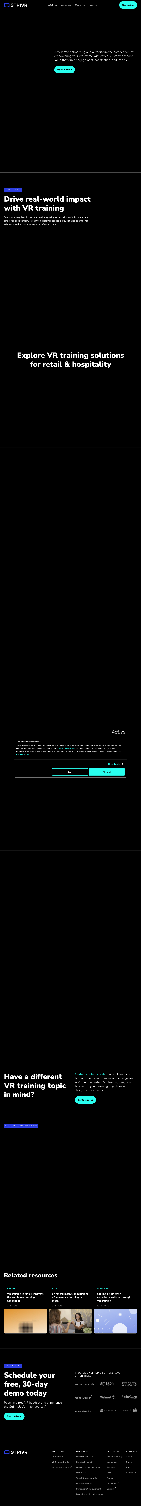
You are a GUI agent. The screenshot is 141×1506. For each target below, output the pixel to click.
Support (110, 1478)
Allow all (107, 772)
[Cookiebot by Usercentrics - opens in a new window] (114, 732)
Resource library (114, 1456)
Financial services (84, 1456)
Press (129, 1467)
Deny (70, 772)
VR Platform (57, 1456)
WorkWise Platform (61, 1467)
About (129, 1456)
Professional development (88, 1489)
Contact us (131, 1472)
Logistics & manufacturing (88, 1467)
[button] (52, 5)
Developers (112, 1483)
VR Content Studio (60, 1462)
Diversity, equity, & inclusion (89, 1494)
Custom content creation (91, 1074)
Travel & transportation (87, 1478)
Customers (66, 5)
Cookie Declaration (66, 748)
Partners (111, 1467)
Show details (114, 764)
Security (111, 1489)
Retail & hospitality (85, 1462)
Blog (109, 1472)
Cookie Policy (22, 754)
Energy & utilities (84, 1483)
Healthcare (81, 1472)
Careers (130, 1462)
